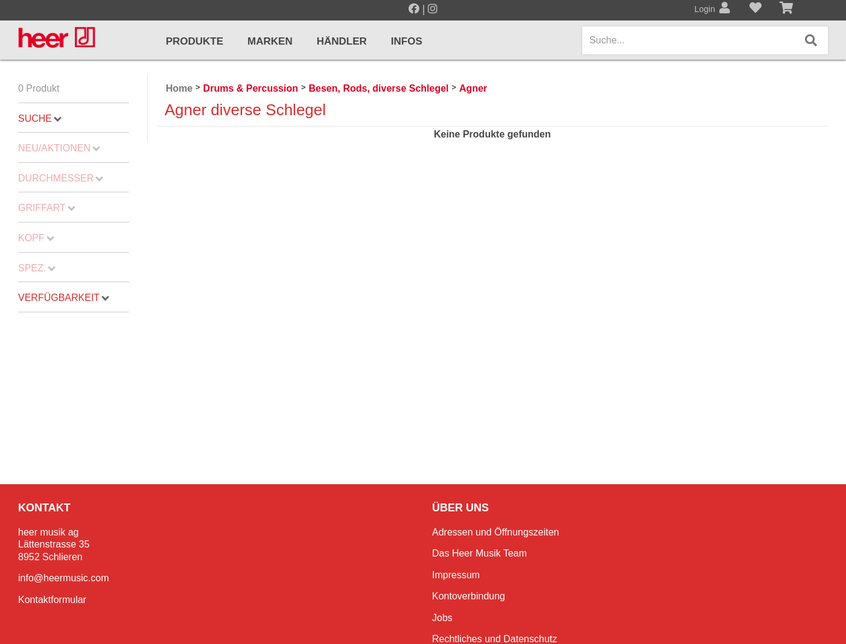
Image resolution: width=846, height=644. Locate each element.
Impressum (456, 575)
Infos (406, 41)
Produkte (194, 41)
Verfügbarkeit (63, 297)
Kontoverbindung (468, 596)
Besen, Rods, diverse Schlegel (378, 88)
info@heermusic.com (63, 578)
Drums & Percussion (250, 88)
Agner (473, 88)
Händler (342, 41)
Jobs (442, 618)
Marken (270, 41)
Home (179, 88)
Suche (40, 118)
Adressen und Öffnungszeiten (495, 532)
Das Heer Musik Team (479, 553)
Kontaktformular (52, 600)
